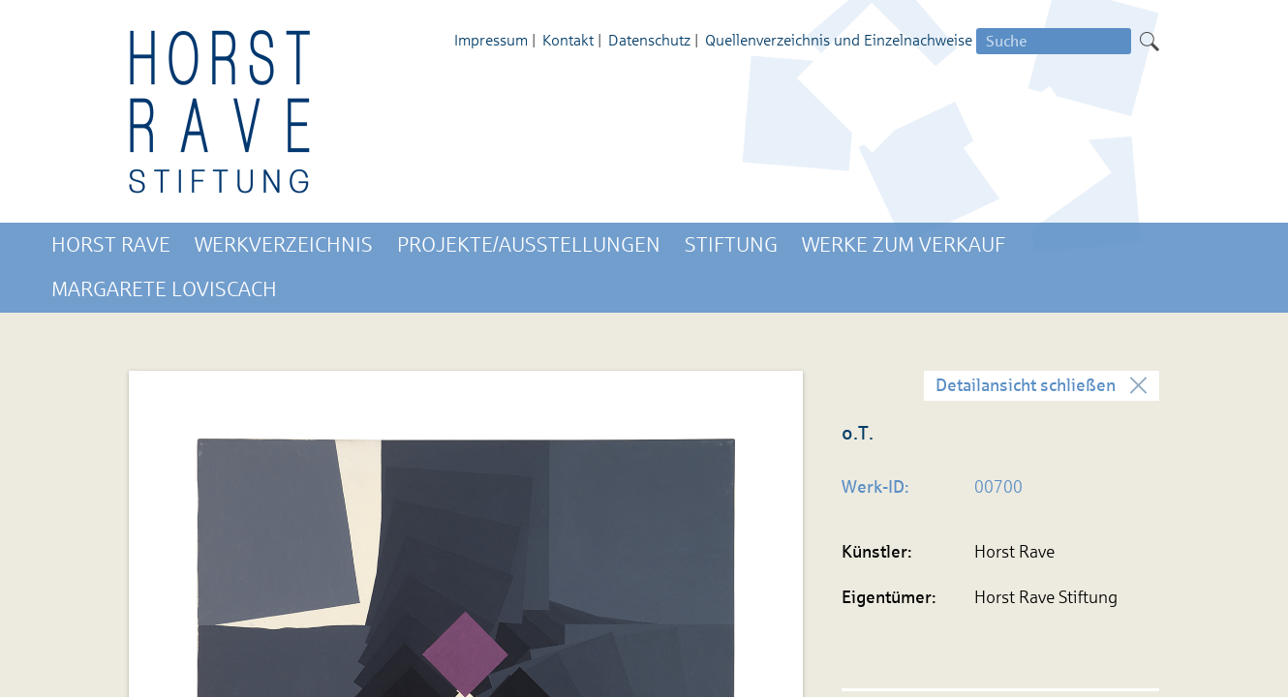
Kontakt (568, 40)
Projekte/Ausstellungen (528, 245)
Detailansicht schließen (1025, 385)
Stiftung (731, 245)
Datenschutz (649, 40)
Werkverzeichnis (284, 245)
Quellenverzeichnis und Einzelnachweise (838, 40)
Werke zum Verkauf (903, 245)
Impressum (491, 40)
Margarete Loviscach (164, 289)
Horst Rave (110, 245)
